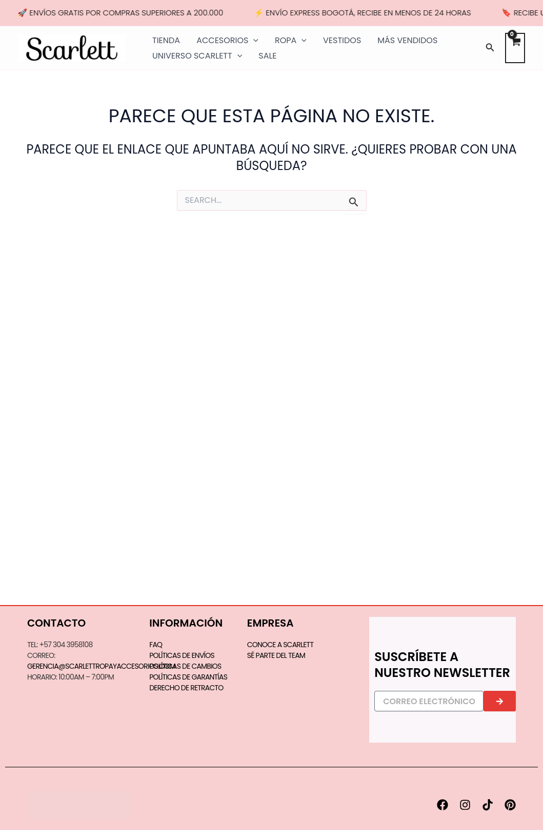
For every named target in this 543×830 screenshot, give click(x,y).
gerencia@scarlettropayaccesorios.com (101, 666)
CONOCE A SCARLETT (280, 644)
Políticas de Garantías (188, 677)
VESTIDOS (342, 40)
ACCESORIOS (227, 40)
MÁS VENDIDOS (407, 40)
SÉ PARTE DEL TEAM (276, 655)
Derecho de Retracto (186, 688)
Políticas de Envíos (181, 655)
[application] (253, 40)
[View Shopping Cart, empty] (515, 48)
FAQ (155, 644)
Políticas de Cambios (185, 666)
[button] (490, 48)
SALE (267, 56)
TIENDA (166, 40)
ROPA (291, 40)
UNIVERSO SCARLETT (197, 56)
